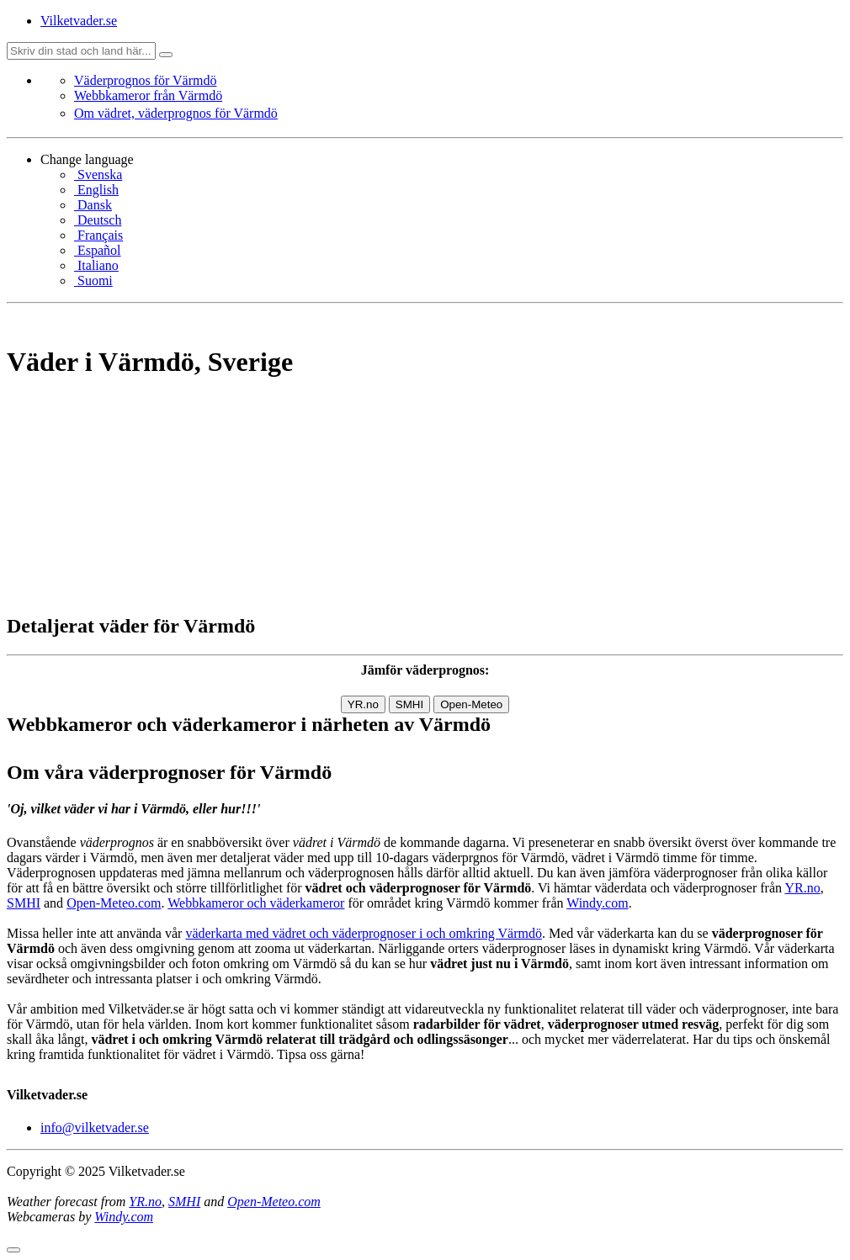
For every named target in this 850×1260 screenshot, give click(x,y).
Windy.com (597, 903)
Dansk (93, 205)
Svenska (98, 174)
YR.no (363, 704)
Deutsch (97, 220)
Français (98, 235)
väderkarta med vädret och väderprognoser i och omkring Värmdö (363, 933)
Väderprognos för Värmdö (145, 80)
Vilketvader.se (78, 20)
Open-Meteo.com (113, 903)
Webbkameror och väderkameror (255, 903)
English (96, 190)
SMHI (409, 704)
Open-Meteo (471, 704)
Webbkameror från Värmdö (148, 95)
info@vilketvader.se (94, 1127)
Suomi (93, 280)
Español (97, 250)
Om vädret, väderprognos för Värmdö (176, 113)
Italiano (96, 265)
